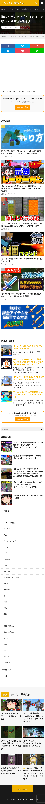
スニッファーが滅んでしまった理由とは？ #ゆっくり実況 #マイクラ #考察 (11, 745)
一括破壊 (7, 559)
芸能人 (6, 644)
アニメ (6, 535)
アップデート (8, 529)
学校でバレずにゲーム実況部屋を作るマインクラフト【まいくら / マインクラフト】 (28, 394)
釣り (5, 650)
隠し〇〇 (6, 229)
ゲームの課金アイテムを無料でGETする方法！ (24, 9)
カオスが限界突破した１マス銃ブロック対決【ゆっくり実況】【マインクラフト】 (33, 717)
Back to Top (22, 789)
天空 (5, 602)
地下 (5, 596)
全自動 (6, 584)
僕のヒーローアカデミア (12, 577)
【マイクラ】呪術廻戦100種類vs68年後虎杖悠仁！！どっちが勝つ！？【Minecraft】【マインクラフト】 (28, 444)
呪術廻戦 (7, 590)
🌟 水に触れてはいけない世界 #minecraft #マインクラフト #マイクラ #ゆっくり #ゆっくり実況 (33, 773)
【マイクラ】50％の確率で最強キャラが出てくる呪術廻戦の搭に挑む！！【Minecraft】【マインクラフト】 (28, 484)
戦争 (5, 620)
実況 (16, 27)
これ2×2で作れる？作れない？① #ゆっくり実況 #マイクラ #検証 (11, 771)
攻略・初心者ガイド (11, 632)
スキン (6, 547)
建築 (5, 614)
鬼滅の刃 (7, 662)
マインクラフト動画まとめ (29, 799)
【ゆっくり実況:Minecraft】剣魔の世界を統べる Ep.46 (32, 743)
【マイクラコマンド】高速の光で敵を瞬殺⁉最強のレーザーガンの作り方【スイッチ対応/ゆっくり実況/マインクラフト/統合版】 (22, 188)
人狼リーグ (7, 571)
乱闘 (5, 565)
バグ (5, 553)
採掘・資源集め (9, 626)
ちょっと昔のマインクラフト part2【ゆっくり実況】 (11, 716)
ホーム (3, 9)
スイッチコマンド (9, 156)
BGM (5, 517)
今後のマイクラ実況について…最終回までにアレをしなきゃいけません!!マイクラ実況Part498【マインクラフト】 (28, 361)
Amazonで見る (22, 107)
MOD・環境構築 (9, 523)
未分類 (6, 638)
